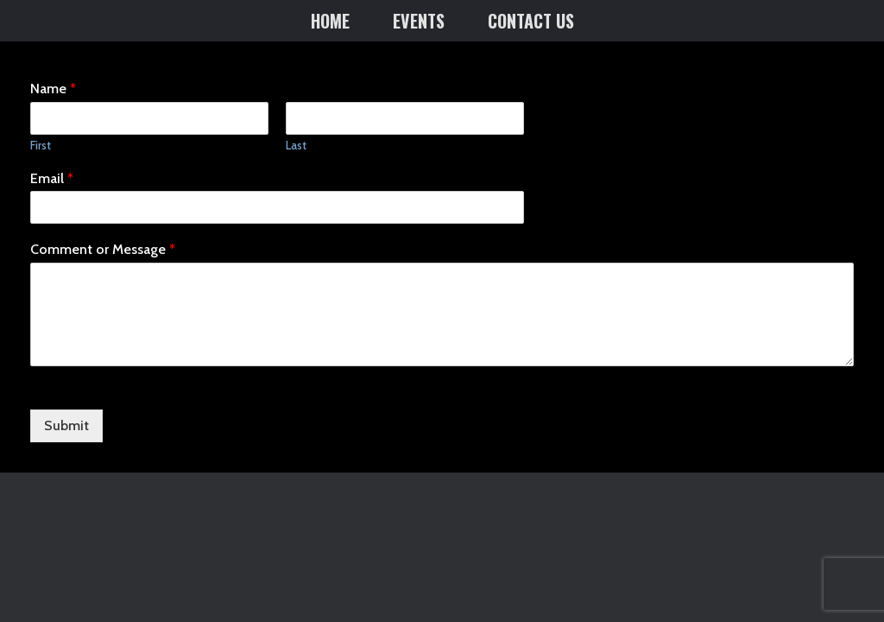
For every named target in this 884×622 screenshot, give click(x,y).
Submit (66, 425)
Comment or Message (102, 249)
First (40, 145)
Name (53, 88)
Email (51, 178)
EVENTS (419, 21)
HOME (330, 21)
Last (296, 145)
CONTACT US (531, 21)
